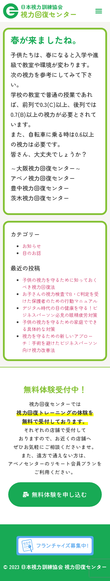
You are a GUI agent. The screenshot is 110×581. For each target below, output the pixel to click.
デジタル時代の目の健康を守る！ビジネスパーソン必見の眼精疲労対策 (59, 311)
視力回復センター (49, 14)
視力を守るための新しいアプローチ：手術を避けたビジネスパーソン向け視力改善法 (59, 342)
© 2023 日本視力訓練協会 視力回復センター (55, 566)
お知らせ (31, 245)
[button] (98, 11)
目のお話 (31, 252)
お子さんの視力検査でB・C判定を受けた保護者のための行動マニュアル (60, 297)
